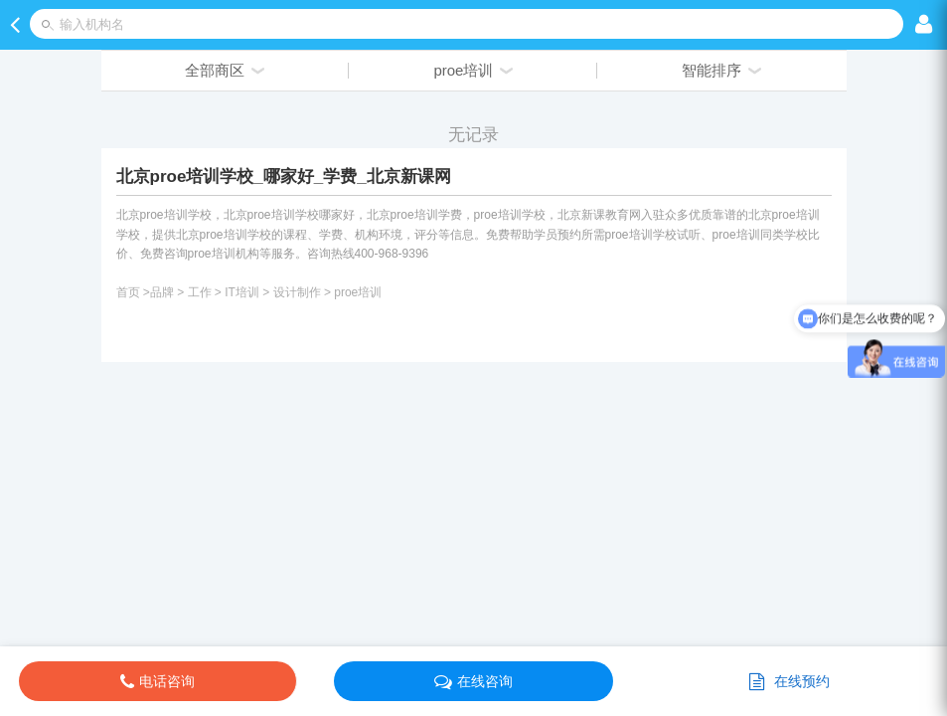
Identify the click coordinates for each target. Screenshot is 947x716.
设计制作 (297, 292)
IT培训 (242, 292)
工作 (200, 292)
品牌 (162, 292)
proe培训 (358, 292)
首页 (128, 292)
